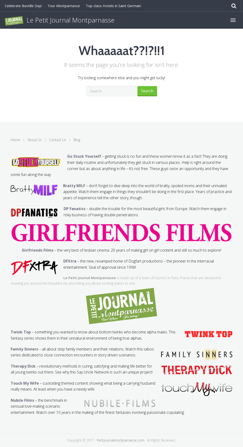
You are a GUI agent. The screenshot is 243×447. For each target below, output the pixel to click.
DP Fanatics (74, 208)
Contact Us (57, 140)
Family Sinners (24, 349)
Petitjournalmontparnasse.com (120, 440)
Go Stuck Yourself (84, 156)
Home (15, 140)
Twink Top (21, 332)
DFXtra (69, 261)
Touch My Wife (25, 383)
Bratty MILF (74, 185)
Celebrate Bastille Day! (23, 5)
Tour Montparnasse (63, 5)
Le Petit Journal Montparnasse (60, 21)
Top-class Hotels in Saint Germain (113, 5)
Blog (77, 140)
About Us (35, 140)
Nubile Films (22, 400)
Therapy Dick (23, 366)
